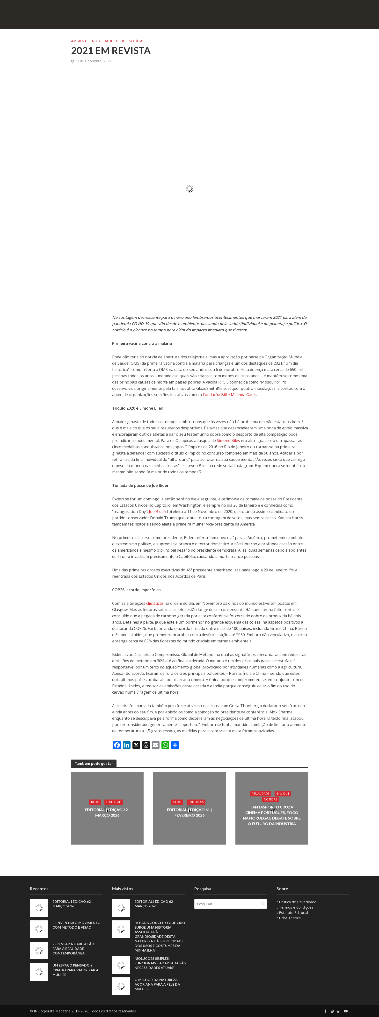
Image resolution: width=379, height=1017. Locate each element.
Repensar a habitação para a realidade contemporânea (73, 948)
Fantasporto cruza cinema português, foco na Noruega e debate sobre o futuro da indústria (272, 815)
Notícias (136, 41)
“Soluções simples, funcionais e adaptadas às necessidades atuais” (160, 963)
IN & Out (283, 793)
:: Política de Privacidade (296, 901)
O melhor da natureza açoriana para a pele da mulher (157, 984)
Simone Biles (228, 440)
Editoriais (113, 802)
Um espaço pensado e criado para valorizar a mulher (75, 969)
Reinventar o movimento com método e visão (76, 925)
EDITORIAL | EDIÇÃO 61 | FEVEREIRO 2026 (189, 812)
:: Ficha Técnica (289, 917)
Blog (120, 41)
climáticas (155, 603)
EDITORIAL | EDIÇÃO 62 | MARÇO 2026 (107, 812)
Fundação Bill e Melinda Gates (230, 394)
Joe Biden (157, 511)
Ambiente (79, 41)
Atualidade (102, 41)
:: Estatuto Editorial (292, 912)
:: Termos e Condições (295, 907)
